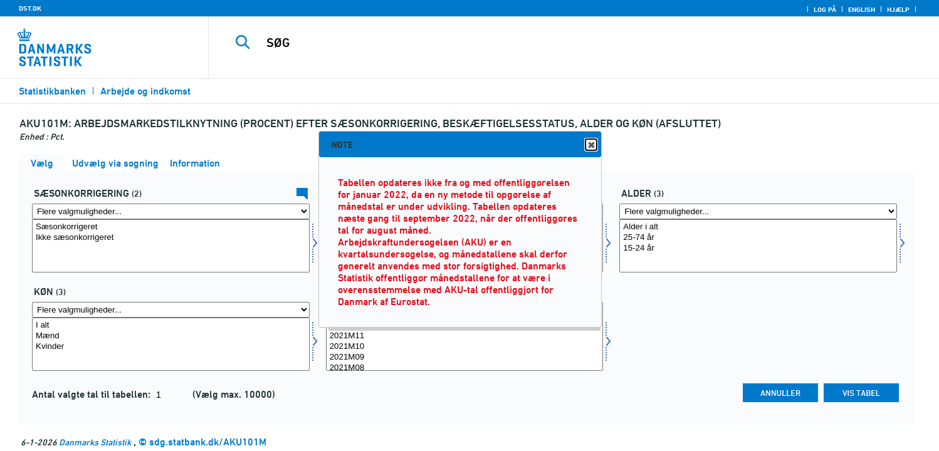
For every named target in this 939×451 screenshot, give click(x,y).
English (861, 9)
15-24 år (758, 248)
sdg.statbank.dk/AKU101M (207, 442)
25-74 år (758, 237)
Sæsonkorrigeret (170, 227)
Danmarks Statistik (95, 442)
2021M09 (464, 357)
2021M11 (464, 336)
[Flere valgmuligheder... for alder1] (758, 211)
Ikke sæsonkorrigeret (170, 237)
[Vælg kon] (171, 344)
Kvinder (170, 346)
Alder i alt (758, 227)
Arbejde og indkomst (145, 91)
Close (590, 145)
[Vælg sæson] (171, 245)
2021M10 (464, 346)
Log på (825, 9)
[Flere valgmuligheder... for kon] (171, 310)
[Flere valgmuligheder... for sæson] (171, 211)
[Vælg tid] (465, 344)
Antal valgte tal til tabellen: (92, 394)
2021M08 (464, 368)
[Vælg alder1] (758, 245)
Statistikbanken (52, 91)
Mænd (170, 336)
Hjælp (898, 9)
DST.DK (30, 8)
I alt (170, 325)
